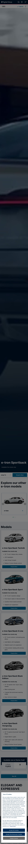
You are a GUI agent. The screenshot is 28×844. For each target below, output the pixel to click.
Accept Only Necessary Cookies (14, 834)
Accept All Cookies (14, 830)
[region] (14, 817)
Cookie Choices (14, 838)
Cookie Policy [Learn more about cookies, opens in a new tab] (13, 826)
